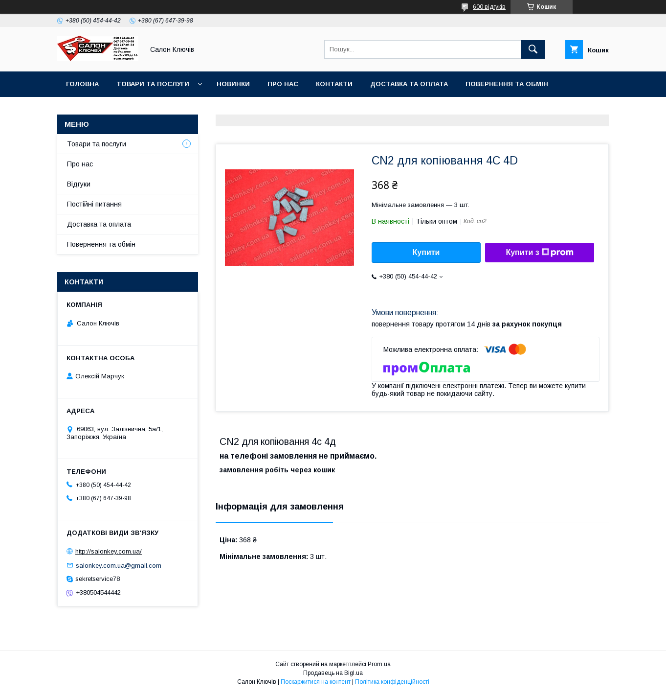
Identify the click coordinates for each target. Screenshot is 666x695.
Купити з (539, 252)
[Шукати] (533, 49)
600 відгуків (489, 6)
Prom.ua (379, 664)
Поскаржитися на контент (316, 681)
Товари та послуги (152, 84)
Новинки (233, 84)
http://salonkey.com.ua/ (108, 551)
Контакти (334, 84)
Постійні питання (94, 204)
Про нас (282, 84)
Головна (82, 84)
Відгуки (78, 184)
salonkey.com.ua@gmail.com (118, 565)
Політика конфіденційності (392, 681)
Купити (426, 252)
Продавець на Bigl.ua (333, 673)
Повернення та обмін (507, 84)
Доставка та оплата (409, 84)
